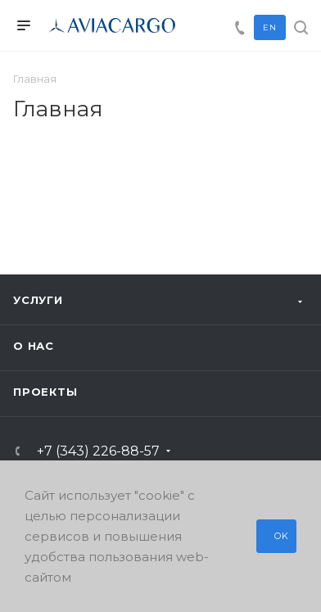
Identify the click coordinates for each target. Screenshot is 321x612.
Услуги (38, 299)
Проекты (45, 391)
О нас (33, 345)
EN (270, 27)
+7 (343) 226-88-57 (98, 451)
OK (281, 536)
